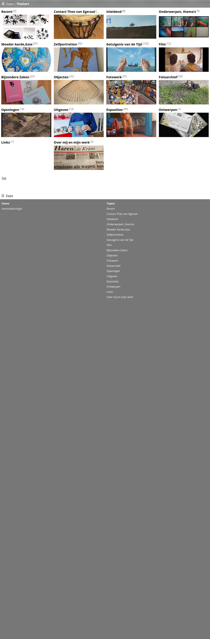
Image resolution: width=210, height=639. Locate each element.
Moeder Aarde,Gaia (16, 44)
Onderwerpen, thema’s (177, 11)
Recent (6, 11)
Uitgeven (61, 110)
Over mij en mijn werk (72, 142)
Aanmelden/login (12, 208)
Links (5, 142)
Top (4, 178)
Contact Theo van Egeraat (74, 11)
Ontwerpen (168, 110)
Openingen (10, 110)
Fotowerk (114, 77)
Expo (9, 4)
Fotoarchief (168, 77)
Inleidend (114, 11)
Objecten (61, 77)
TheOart (23, 4)
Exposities (114, 110)
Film (162, 44)
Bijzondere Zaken (15, 77)
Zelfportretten (65, 44)
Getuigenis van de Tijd (124, 44)
